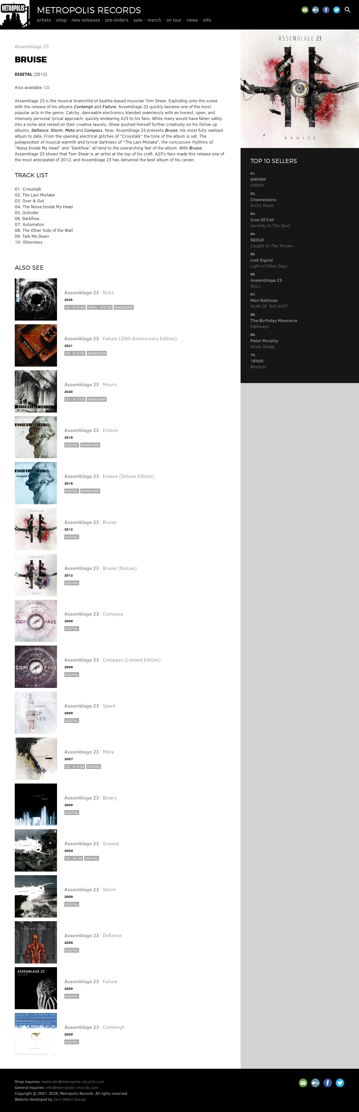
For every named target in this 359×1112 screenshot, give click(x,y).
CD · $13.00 (75, 399)
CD (47, 87)
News (192, 19)
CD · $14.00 (75, 307)
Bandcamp (124, 307)
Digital (71, 445)
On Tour (174, 19)
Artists (44, 19)
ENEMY (258, 182)
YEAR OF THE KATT (269, 303)
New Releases (86, 19)
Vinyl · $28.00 (100, 307)
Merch (154, 19)
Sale (138, 19)
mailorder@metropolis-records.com (73, 1081)
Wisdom (258, 364)
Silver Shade (264, 343)
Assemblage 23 (32, 46)
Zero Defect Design (69, 1099)
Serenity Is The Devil (270, 222)
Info (207, 19)
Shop (61, 19)
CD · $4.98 (73, 858)
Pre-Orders (117, 19)
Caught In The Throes (271, 243)
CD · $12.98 (74, 766)
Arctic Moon (263, 202)
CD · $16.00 (75, 353)
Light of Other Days (268, 263)
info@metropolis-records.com (72, 1087)
